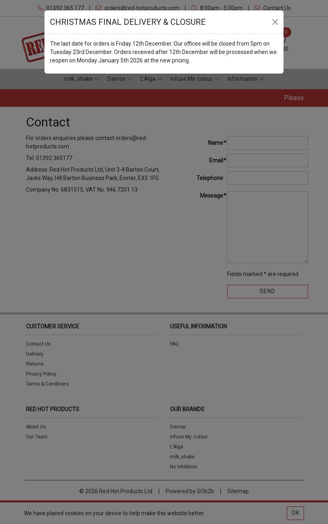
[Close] (275, 22)
